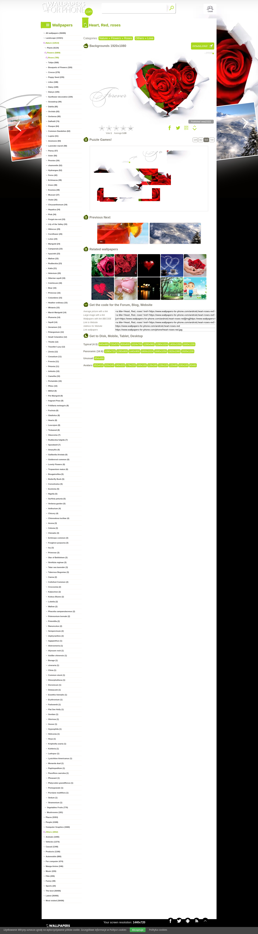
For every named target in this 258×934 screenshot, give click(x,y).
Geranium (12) (54, 327)
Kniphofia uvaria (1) (57, 744)
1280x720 (110, 351)
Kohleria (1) (53, 749)
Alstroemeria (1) (55, 646)
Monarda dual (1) (56, 763)
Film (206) (50, 876)
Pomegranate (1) (55, 788)
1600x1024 (147, 351)
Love (150, 38)
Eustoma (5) (53, 489)
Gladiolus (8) (54, 415)
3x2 (200, 140)
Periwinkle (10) (55, 381)
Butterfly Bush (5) (56, 479)
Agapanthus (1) (55, 641)
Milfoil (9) (52, 391)
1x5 (195, 140)
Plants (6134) (53, 48)
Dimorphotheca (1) (56, 680)
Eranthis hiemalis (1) (57, 695)
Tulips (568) (53, 62)
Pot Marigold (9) (55, 396)
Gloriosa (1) (53, 719)
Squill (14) (53, 322)
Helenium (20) (54, 273)
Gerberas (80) (54, 116)
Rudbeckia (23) (55, 263)
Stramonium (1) (55, 802)
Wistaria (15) (54, 307)
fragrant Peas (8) (55, 401)
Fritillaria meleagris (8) (58, 406)
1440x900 (134, 351)
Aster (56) (52, 156)
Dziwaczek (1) (54, 690)
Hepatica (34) (54, 209)
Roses (128, 38)
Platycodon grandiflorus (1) (60, 783)
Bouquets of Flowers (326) (60, 67)
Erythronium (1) (55, 700)
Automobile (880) (53, 856)
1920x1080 (174, 351)
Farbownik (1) (54, 704)
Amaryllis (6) (54, 450)
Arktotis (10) (53, 371)
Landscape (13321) (54, 38)
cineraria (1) (53, 665)
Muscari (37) (53, 195)
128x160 (152, 365)
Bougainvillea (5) (56, 474)
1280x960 (148, 344)
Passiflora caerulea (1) (58, 773)
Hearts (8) (52, 420)
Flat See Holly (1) (56, 709)
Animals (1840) (52, 837)
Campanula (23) (55, 249)
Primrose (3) (53, 553)
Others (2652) (52, 832)
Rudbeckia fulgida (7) (58, 440)
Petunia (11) (53, 366)
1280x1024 (162, 344)
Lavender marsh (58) (57, 146)
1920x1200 (188, 351)
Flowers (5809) (53, 53)
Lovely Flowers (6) (56, 464)
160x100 (141, 365)
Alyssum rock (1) (56, 651)
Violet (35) (52, 200)
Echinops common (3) (58, 538)
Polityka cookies (158, 929)
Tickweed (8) (54, 430)
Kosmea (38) (54, 190)
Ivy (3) (51, 548)
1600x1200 (189, 344)
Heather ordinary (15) (58, 303)
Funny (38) (51, 881)
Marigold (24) (54, 244)
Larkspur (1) (53, 753)
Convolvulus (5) (55, 484)
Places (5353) (52, 817)
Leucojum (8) (54, 425)
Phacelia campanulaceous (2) (61, 611)
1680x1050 (161, 351)
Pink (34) (52, 214)
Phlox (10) (53, 386)
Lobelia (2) (53, 602)
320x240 (109, 365)
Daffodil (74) (53, 121)
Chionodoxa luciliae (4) (58, 518)
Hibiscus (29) (54, 229)
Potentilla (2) (54, 621)
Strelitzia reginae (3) (57, 562)
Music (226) (51, 871)
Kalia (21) (52, 268)
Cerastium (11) (55, 357)
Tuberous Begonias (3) (58, 572)
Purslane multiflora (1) (58, 793)
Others (140, 38)
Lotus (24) (53, 239)
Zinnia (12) (53, 352)
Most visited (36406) (55, 901)
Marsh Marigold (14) (57, 312)
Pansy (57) (53, 151)
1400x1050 (175, 344)
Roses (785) (53, 58)
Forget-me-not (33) (56, 219)
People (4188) (52, 822)
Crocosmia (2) (54, 587)
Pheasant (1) (54, 778)
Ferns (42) (53, 175)
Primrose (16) (54, 293)
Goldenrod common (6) (58, 459)
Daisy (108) (53, 87)
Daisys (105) (53, 92)
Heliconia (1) (54, 734)
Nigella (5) (53, 494)
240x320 (120, 365)
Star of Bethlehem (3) (58, 557)
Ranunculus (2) (55, 626)
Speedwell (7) (54, 445)
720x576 (114, 344)
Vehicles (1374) (53, 842)
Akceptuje (137, 929)
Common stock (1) (56, 675)
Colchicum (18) (55, 283)
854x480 (99, 358)
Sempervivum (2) (56, 631)
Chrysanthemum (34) (57, 205)
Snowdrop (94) (55, 102)
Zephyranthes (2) (56, 636)
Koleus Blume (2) (56, 597)
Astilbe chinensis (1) (57, 655)
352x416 (98, 365)
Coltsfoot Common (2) (58, 582)
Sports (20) (51, 886)
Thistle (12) (53, 342)
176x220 (131, 365)
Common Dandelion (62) (59, 131)
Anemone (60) (54, 141)
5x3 (206, 140)
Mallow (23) (53, 258)
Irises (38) (52, 185)
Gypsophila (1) (55, 729)
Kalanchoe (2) (54, 592)
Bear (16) (52, 288)
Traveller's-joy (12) (56, 347)
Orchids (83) (53, 111)
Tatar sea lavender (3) (58, 567)
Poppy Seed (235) (56, 77)
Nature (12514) (52, 43)
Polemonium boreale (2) (59, 616)
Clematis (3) (53, 533)
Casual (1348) (52, 847)
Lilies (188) (53, 82)
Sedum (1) (53, 798)
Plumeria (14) (54, 317)
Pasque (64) (53, 126)
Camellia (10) (54, 376)
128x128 (163, 365)
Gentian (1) (53, 714)
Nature (103, 38)
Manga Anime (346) (54, 866)
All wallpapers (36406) (56, 33)
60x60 (193, 365)
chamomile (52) (55, 165)
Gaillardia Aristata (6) (58, 455)
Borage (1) (53, 660)
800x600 (125, 344)
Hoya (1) (52, 739)
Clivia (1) (52, 670)
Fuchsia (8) (53, 410)
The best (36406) (53, 891)
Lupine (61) (53, 136)
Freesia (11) (53, 361)
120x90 (173, 365)
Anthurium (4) (54, 508)
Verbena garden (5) (57, 504)
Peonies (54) (54, 160)
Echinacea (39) (55, 180)
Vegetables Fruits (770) (57, 807)
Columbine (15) (55, 298)
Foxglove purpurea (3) (58, 543)
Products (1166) (53, 852)
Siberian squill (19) (56, 278)
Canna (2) (52, 577)
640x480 (103, 344)
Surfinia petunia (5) (57, 499)
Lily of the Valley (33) (57, 224)
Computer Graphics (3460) (58, 827)
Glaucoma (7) (54, 435)
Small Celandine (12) (57, 337)
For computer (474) (54, 861)
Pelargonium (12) (56, 332)
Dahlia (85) (53, 107)
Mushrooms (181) (55, 812)
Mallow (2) (53, 606)
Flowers (116, 38)
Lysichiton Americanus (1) (60, 758)
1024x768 (136, 344)
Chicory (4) (53, 513)
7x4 (211, 140)
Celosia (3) (53, 528)
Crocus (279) (54, 72)
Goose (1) (52, 724)
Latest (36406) (52, 896)
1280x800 (122, 351)
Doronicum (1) (54, 685)
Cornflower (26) (55, 234)
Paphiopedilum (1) (56, 768)
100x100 (183, 365)
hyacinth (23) (54, 254)
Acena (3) (52, 523)
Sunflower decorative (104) (60, 97)
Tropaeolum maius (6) (58, 469)
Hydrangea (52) (55, 170)
